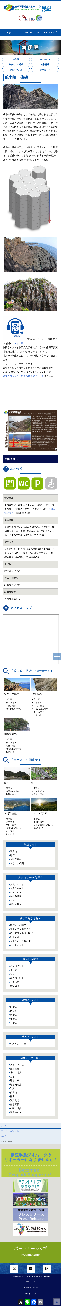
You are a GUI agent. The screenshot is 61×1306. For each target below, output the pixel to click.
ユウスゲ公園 (17, 863)
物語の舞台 (15, 904)
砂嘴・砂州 (15, 1108)
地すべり (14, 1080)
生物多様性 (15, 896)
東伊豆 (13, 1007)
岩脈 (12, 1088)
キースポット (17, 945)
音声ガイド (45, 69)
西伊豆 (13, 1011)
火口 (12, 974)
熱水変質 (14, 1104)
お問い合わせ (30, 1281)
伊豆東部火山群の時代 (21, 933)
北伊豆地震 (15, 1072)
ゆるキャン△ (16, 69)
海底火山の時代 (16, 64)
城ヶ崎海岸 (15, 1084)
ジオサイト (45, 59)
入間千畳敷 (15, 859)
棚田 (12, 1096)
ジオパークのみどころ (10, 1131)
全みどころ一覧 (18, 1043)
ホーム (3, 1126)
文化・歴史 (15, 900)
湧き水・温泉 (17, 978)
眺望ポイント (17, 966)
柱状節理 (45, 64)
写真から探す (17, 888)
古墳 (12, 1076)
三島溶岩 (14, 1068)
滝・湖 (13, 970)
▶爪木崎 (18, 343)
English (10, 32)
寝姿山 (13, 851)
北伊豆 (13, 1018)
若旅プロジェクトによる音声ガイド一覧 (23, 376)
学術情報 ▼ (11, 459)
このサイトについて (30, 32)
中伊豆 (13, 1022)
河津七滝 (14, 1100)
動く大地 (14, 937)
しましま (14, 982)
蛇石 (12, 855)
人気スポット (17, 884)
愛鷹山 (13, 1092)
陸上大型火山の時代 (20, 929)
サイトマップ (50, 32)
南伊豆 (16, 59)
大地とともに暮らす (20, 941)
